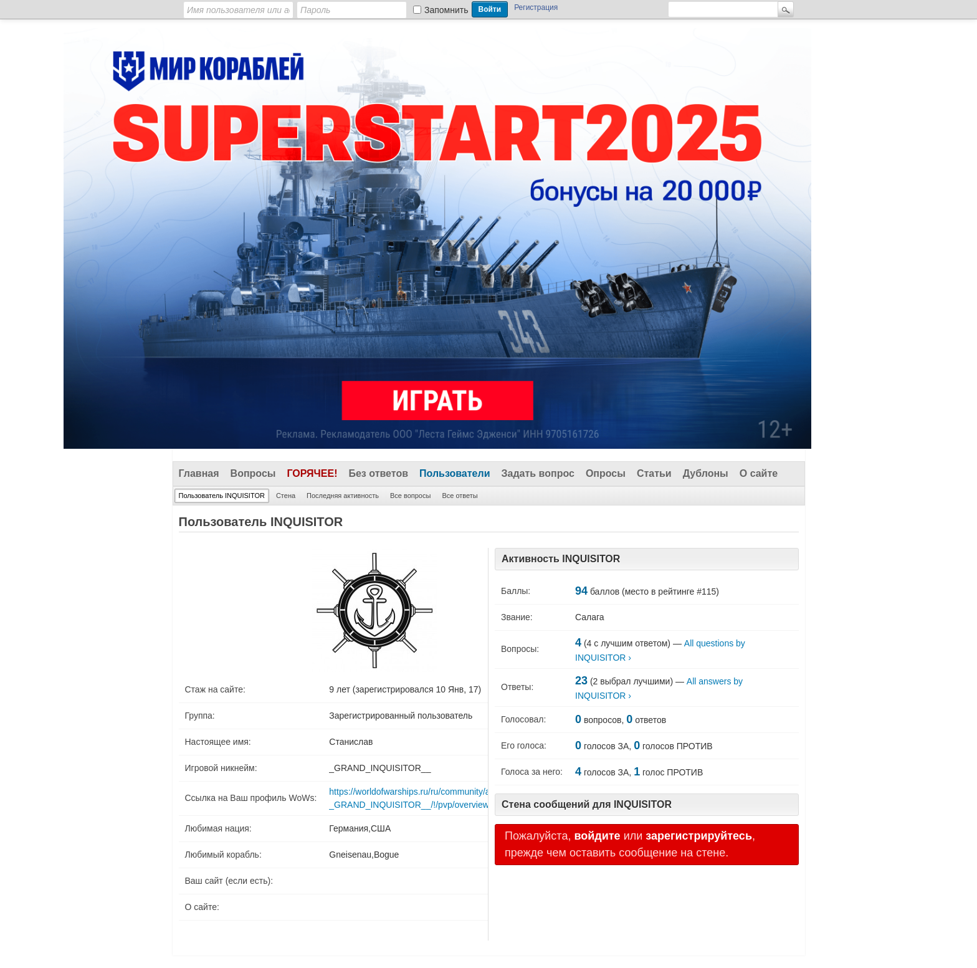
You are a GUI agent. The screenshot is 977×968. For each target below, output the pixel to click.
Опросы (606, 473)
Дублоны (705, 473)
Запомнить (446, 10)
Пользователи (454, 473)
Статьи (654, 473)
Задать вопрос (538, 473)
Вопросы (253, 473)
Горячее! (312, 473)
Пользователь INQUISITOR (222, 495)
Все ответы (459, 495)
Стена (285, 495)
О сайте (759, 473)
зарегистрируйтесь (699, 836)
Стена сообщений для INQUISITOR (587, 804)
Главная (199, 473)
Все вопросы (410, 495)
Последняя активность (343, 495)
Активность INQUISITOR (561, 558)
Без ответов (378, 473)
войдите (597, 836)
